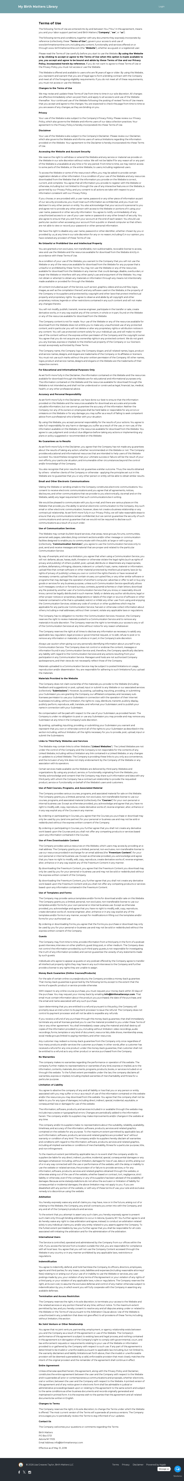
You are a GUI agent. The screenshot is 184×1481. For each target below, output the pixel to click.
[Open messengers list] (177, 1469)
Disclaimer (138, 1464)
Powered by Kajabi (156, 1464)
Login (161, 6)
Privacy (126, 1464)
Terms (115, 1464)
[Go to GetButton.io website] (177, 1476)
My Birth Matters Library (38, 6)
